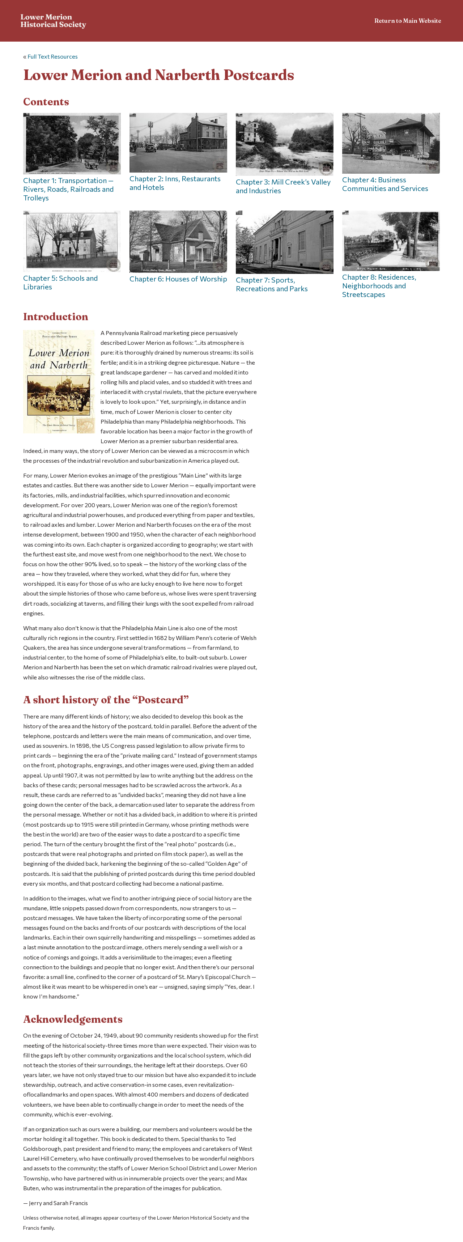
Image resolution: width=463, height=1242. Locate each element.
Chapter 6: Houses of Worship (178, 247)
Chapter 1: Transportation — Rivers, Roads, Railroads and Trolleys (72, 157)
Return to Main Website (407, 20)
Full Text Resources (52, 56)
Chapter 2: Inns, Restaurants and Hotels (178, 152)
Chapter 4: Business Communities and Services (391, 152)
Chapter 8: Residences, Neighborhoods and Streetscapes (391, 254)
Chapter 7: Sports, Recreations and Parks (285, 252)
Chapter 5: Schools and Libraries (72, 251)
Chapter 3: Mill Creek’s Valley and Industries (285, 154)
